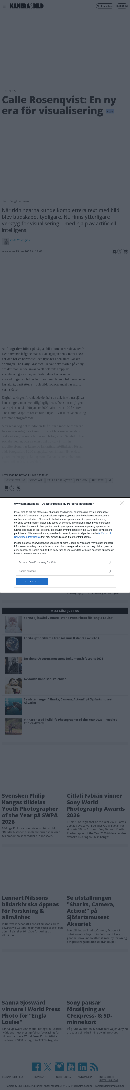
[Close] (123, 504)
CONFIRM (32, 581)
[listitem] (65, 562)
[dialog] (65, 545)
